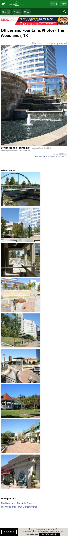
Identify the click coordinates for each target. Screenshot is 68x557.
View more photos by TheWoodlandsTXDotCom (50, 156)
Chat (6, 12)
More (26, 11)
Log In (63, 4)
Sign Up (54, 4)
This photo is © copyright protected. (49, 43)
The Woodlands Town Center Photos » (20, 507)
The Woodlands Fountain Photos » (18, 503)
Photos (17, 11)
